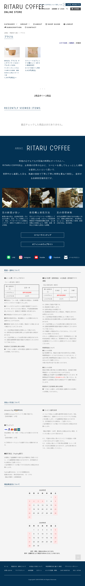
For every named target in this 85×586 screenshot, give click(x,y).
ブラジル (22, 33)
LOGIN (62, 9)
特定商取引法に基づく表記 (54, 566)
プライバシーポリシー (71, 566)
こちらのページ (59, 377)
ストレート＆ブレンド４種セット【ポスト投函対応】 (32, 63)
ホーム (6, 566)
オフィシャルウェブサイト (42, 244)
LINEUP (69, 24)
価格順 (71, 43)
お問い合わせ (8, 570)
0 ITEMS (75, 9)
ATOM (79, 570)
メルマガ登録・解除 (51, 570)
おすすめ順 (63, 43)
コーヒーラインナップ (42, 235)
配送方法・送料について (18, 566)
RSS (74, 570)
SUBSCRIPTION (14, 27)
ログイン (39, 570)
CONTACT (31, 27)
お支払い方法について (35, 566)
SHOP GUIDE (54, 24)
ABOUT (38, 24)
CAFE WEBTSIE (65, 570)
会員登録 (54, 9)
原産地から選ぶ (14, 33)
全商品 (6, 33)
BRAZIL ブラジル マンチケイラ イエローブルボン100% (12, 63)
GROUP (25, 24)
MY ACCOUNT (45, 9)
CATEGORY (10, 24)
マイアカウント (20, 570)
